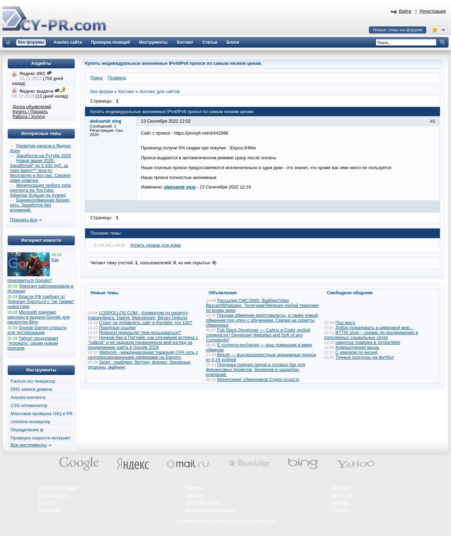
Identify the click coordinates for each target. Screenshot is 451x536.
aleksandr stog (180, 187)
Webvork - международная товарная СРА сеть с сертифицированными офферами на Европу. (143, 355)
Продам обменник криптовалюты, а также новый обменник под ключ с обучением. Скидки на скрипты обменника (262, 320)
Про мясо (345, 322)
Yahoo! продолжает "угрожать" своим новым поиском (32, 343)
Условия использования (210, 509)
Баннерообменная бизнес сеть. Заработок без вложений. (40, 205)
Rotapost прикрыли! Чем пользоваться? (140, 332)
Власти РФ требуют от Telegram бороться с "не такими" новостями (41, 301)
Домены (340, 502)
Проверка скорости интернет (40, 438)
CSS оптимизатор (29, 405)
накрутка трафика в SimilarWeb (367, 342)
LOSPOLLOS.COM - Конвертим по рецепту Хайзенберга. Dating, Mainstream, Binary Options (138, 315)
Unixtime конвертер (30, 421)
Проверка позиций (58, 487)
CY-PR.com (242, 521)
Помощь (194, 495)
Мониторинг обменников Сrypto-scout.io (258, 379)
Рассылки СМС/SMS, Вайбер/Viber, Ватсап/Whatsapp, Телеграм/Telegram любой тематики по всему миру (262, 305)
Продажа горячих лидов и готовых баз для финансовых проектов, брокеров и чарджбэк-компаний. (255, 369)
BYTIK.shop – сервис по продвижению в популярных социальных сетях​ (371, 335)
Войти (405, 11)
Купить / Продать (30, 111)
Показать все (23, 219)
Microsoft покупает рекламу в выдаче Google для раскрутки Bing (38, 317)
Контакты (48, 502)
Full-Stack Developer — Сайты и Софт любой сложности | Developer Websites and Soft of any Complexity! (258, 335)
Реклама (194, 487)
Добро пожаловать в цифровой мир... (374, 327)
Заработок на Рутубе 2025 (43, 155)
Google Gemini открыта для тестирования (36, 330)
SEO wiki (341, 487)
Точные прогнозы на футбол (364, 357)
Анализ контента (28, 397)
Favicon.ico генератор (33, 381)
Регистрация (433, 11)
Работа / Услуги (29, 116)
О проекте (49, 509)
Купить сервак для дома (156, 245)
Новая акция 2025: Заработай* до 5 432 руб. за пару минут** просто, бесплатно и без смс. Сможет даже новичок (40, 170)
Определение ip (27, 429)
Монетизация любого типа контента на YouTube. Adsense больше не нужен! (40, 190)
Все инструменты (29, 445)
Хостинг (340, 509)
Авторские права (202, 502)
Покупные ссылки (117, 327)
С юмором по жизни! (356, 352)
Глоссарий (342, 495)
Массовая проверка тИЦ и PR (42, 413)
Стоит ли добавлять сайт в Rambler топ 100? (145, 322)
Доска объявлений (32, 106)
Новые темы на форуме (397, 29)
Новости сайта (54, 495)
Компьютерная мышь (357, 347)
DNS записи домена (31, 389)
